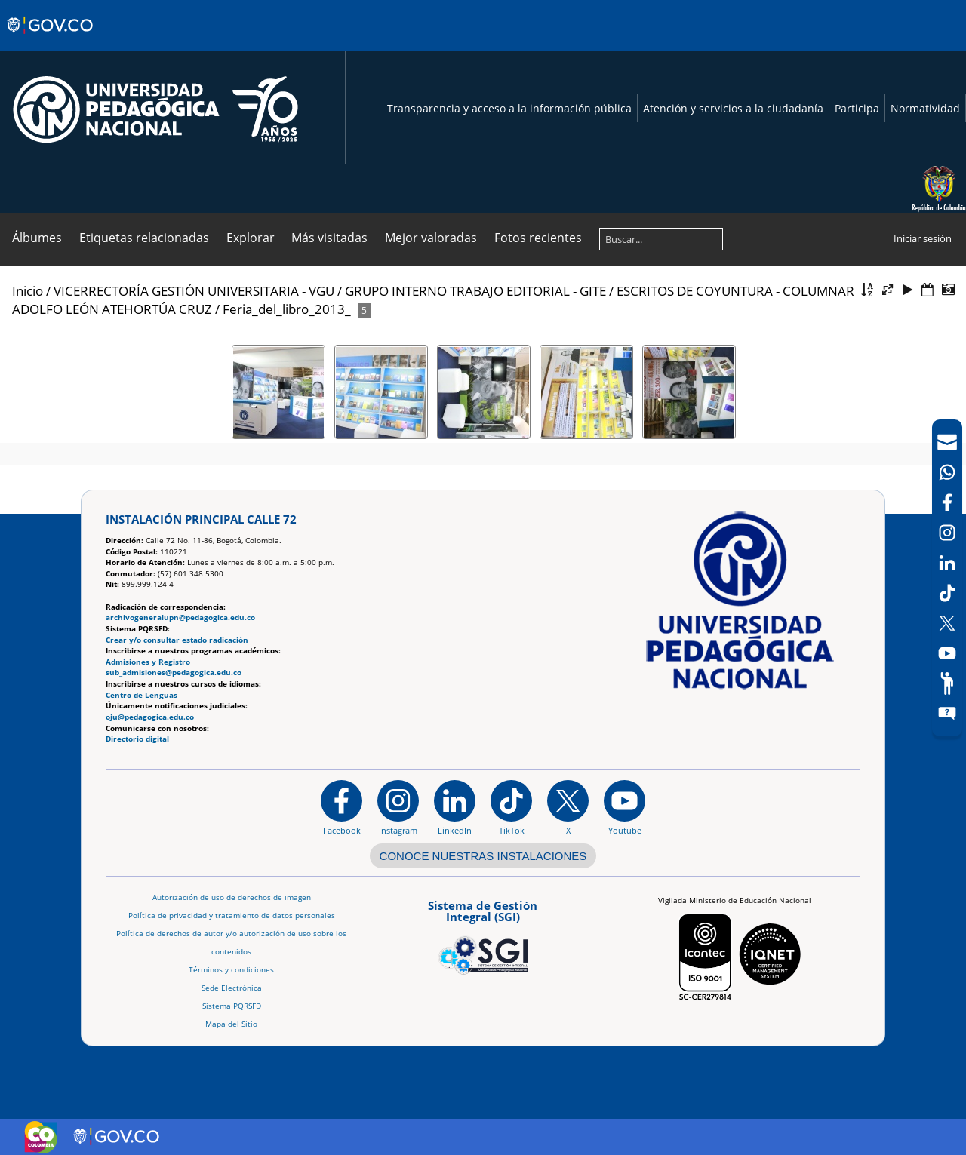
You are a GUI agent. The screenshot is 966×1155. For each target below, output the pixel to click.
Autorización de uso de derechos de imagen (231, 897)
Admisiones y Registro (148, 662)
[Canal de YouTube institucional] (624, 807)
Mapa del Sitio (231, 1024)
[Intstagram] (947, 533)
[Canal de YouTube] (947, 653)
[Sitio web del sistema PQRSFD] (947, 714)
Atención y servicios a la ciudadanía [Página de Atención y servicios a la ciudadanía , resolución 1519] (733, 108)
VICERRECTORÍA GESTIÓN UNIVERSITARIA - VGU (194, 291)
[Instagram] (398, 807)
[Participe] (947, 683)
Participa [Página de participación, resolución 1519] (857, 108)
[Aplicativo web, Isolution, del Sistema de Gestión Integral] (483, 935)
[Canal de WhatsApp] (947, 472)
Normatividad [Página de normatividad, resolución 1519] (925, 108)
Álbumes (37, 237)
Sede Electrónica (232, 988)
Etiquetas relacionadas (144, 237)
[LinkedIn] (947, 563)
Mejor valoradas (431, 237)
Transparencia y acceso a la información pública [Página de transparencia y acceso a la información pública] (509, 108)
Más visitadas (329, 237)
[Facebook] (947, 502)
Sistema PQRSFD (231, 1006)
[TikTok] (947, 593)
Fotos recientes (538, 237)
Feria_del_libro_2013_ (287, 309)
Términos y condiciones (231, 970)
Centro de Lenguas (141, 695)
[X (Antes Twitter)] (947, 623)
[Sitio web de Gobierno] (51, 40)
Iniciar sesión (923, 238)
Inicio (27, 291)
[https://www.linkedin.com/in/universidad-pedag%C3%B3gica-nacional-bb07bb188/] (454, 807)
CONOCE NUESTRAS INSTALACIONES (483, 855)
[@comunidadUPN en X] (568, 807)
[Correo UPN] (947, 442)
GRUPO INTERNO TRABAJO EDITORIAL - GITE (475, 291)
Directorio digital (137, 739)
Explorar (250, 237)
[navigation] (947, 577)
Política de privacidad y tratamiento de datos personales (231, 915)
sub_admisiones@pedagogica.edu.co (174, 672)
